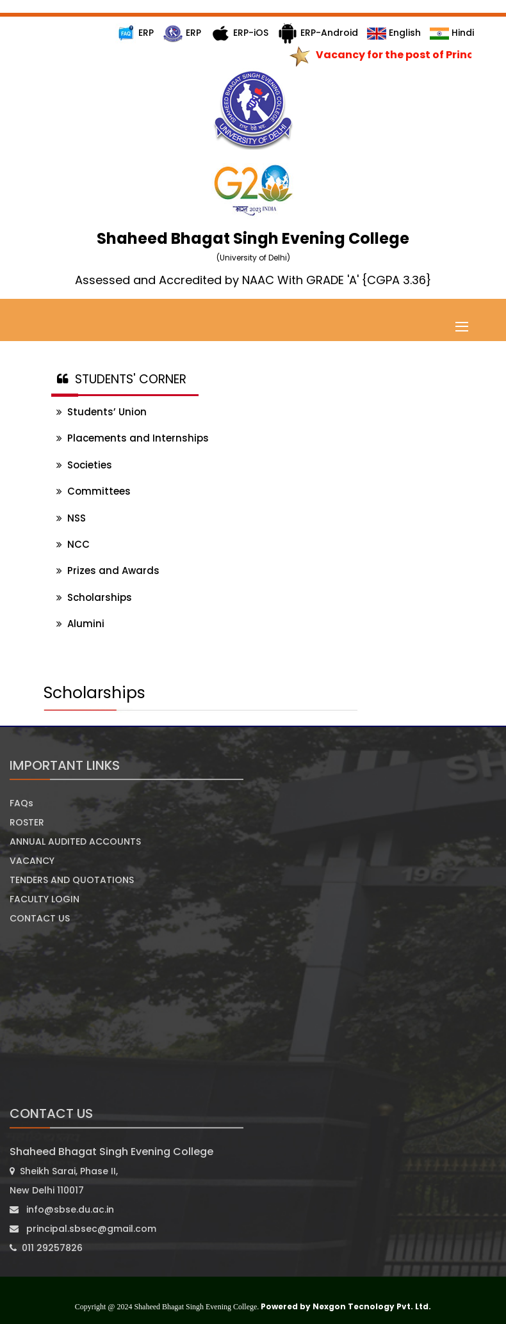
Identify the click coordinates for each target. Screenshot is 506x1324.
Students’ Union (101, 412)
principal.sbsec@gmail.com (83, 1228)
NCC (73, 544)
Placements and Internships (132, 438)
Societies (84, 465)
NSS (71, 518)
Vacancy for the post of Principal (408, 54)
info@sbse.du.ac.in (62, 1209)
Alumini (80, 623)
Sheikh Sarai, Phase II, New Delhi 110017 (64, 1181)
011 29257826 (46, 1247)
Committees (93, 491)
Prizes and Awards (107, 570)
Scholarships (94, 597)
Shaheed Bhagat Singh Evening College (111, 1151)
